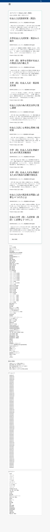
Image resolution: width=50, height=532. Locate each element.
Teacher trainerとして (13, 346)
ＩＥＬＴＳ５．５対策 (14, 300)
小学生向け (11, 491)
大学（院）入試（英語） (14, 490)
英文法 (10, 501)
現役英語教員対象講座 (14, 326)
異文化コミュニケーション (14, 495)
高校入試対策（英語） (14, 335)
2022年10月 (11, 428)
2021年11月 (11, 444)
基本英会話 (11, 314)
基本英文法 (11, 304)
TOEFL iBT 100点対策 (13, 285)
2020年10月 (11, 461)
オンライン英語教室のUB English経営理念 (18, 344)
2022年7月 (11, 433)
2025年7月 (11, 383)
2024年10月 (11, 395)
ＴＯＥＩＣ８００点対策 (14, 275)
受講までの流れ (12, 354)
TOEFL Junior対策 (13, 292)
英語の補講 (11, 505)
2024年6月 (11, 401)
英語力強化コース (13, 303)
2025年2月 (11, 390)
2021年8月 (11, 448)
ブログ (10, 355)
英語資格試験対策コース (14, 256)
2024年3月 (11, 405)
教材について (12, 350)
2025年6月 (11, 384)
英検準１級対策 (12, 260)
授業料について (12, 348)
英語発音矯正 (12, 509)
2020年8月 (11, 464)
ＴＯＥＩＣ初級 (12, 281)
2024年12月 (11, 393)
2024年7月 (11, 400)
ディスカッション (13, 483)
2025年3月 (11, 389)
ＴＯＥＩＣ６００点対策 (14, 278)
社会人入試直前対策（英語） (23, 18)
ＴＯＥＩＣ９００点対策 (14, 274)
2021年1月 (11, 457)
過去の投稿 (14, 239)
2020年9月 (11, 463)
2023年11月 (11, 411)
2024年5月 (11, 402)
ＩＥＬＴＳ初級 (12, 302)
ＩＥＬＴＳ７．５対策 (14, 295)
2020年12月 (11, 459)
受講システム (12, 347)
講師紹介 (11, 339)
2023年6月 (11, 417)
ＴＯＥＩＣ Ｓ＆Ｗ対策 (14, 282)
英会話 (10, 498)
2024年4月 (11, 404)
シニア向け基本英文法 (14, 310)
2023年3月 (11, 422)
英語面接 (11, 510)
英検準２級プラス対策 (14, 263)
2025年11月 (11, 378)
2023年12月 (11, 409)
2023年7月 (11, 416)
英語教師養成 (12, 508)
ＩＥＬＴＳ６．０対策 (14, 299)
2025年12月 (11, 376)
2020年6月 (11, 467)
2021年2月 (11, 456)
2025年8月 (11, 382)
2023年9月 (11, 413)
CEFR (10, 473)
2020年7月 (11, 466)
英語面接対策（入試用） (14, 336)
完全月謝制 (11, 251)
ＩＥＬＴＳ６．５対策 (14, 297)
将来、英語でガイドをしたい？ (15, 367)
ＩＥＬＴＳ (11, 475)
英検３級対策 (12, 266)
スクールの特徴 (12, 247)
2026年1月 (11, 375)
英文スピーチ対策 (13, 324)
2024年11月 (11, 394)
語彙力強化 (11, 512)
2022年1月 (11, 441)
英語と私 (11, 341)
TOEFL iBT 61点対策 (13, 288)
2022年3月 (11, 438)
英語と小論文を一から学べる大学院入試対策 (18, 368)
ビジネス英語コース (13, 318)
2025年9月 (11, 380)
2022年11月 (11, 427)
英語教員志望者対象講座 (14, 328)
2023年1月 (11, 424)
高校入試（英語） (13, 513)
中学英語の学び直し (13, 488)
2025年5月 (11, 386)
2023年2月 (11, 423)
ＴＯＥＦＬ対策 (12, 284)
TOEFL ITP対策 (12, 291)
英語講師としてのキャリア (14, 343)
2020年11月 (11, 460)
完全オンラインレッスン (14, 249)
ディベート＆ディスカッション (15, 317)
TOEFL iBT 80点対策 (13, 286)
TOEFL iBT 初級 (12, 289)
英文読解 (11, 306)
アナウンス (11, 479)
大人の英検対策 (12, 270)
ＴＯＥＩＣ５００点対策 (14, 280)
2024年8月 (11, 398)
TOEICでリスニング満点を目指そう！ (17, 363)
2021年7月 (11, 449)
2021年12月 (11, 442)
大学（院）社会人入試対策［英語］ (16, 332)
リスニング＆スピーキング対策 (15, 311)
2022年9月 (11, 430)
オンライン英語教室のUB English (27, 22)
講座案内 (11, 255)
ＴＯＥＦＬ (11, 476)
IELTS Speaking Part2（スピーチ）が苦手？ (18, 366)
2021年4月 (11, 453)
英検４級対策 (12, 267)
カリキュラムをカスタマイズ (15, 254)
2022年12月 (11, 426)
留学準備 (11, 494)
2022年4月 (11, 437)
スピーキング (12, 482)
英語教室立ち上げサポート (14, 330)
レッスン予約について (14, 351)
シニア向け (11, 480)
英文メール (11, 499)
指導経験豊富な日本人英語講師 (15, 252)
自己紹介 (11, 340)
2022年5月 (11, 435)
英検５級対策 (12, 269)
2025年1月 (11, 391)
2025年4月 (11, 387)
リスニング (11, 487)
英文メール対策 (12, 321)
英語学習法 (11, 506)
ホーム (10, 245)
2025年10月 (11, 379)
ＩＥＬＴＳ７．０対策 (14, 296)
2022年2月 (11, 439)
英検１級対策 (12, 259)
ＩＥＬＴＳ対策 (12, 293)
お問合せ (11, 357)
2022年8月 (11, 431)
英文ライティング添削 (14, 307)
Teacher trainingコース (14, 325)
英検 (10, 504)
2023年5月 (11, 419)
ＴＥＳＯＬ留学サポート (14, 329)
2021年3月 (11, 455)
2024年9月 (11, 397)
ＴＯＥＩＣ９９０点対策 (14, 273)
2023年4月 (11, 420)
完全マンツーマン (13, 248)
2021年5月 (11, 452)
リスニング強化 (12, 313)
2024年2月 (11, 406)
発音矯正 (11, 315)
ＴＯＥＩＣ (11, 477)
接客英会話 (11, 322)
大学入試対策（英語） (14, 333)
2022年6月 (11, 434)
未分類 (10, 493)
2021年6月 (11, 450)
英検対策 (11, 258)
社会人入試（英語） (19, 33)
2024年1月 (11, 408)
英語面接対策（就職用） (14, 337)
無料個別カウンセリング (14, 352)
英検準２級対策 (12, 265)
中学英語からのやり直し (14, 308)
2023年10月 (11, 412)
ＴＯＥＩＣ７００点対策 (14, 277)
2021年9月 (11, 446)
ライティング (12, 486)
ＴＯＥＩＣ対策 (12, 271)
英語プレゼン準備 (13, 319)
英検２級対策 (12, 262)
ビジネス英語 (12, 484)
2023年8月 (11, 415)
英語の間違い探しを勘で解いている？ (17, 364)
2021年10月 (11, 445)
